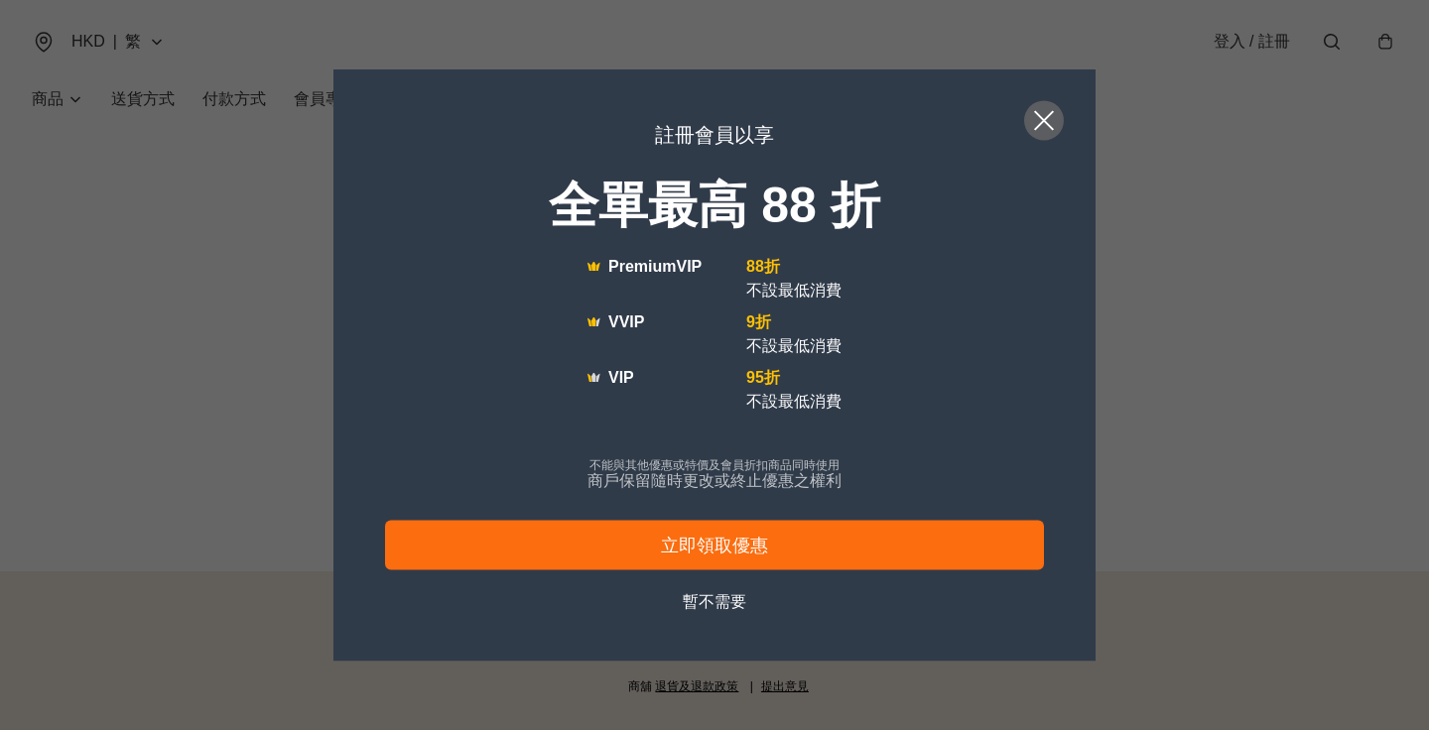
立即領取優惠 (714, 545)
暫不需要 (714, 601)
